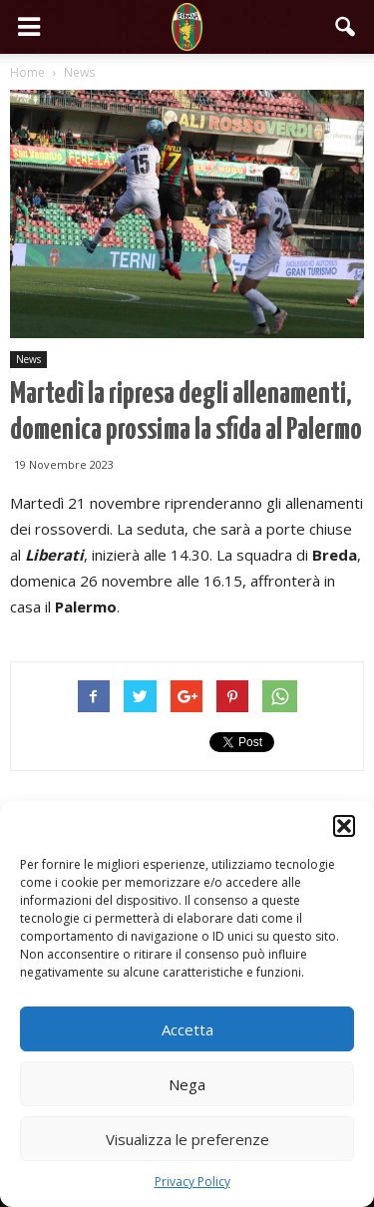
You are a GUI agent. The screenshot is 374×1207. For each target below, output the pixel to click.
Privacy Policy (192, 1181)
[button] (344, 826)
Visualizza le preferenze (187, 1139)
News (28, 359)
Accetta (187, 1029)
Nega (187, 1084)
